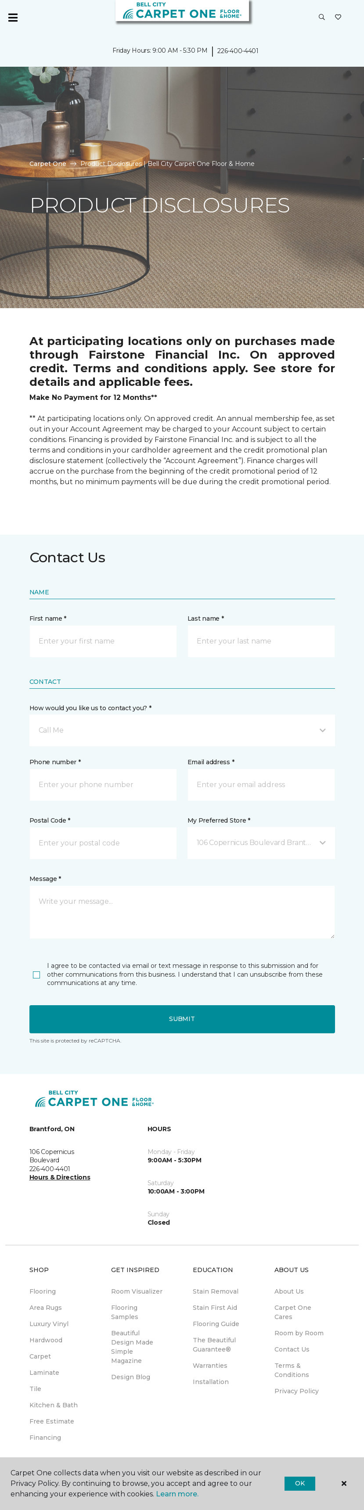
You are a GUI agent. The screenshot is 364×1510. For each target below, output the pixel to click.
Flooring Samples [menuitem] (124, 1312)
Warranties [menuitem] (210, 1366)
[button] (322, 17)
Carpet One (47, 164)
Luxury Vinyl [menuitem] (48, 1324)
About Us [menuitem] (289, 1291)
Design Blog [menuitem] (130, 1377)
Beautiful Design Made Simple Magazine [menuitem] (132, 1347)
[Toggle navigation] (12, 17)
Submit (182, 1019)
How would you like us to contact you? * (90, 708)
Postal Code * (49, 820)
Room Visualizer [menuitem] (136, 1291)
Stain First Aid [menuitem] (215, 1308)
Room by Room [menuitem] (299, 1333)
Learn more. (177, 1494)
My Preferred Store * (218, 820)
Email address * (210, 762)
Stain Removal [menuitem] (215, 1291)
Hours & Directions (59, 1177)
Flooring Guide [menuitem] (216, 1324)
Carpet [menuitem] (40, 1356)
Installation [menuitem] (211, 1382)
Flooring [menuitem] (42, 1291)
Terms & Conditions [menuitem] (291, 1370)
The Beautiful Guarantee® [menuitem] (214, 1344)
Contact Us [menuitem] (292, 1349)
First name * (48, 618)
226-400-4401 (238, 51)
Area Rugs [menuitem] (45, 1308)
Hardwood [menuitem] (45, 1340)
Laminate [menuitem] (44, 1373)
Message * (45, 879)
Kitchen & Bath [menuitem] (53, 1405)
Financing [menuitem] (45, 1438)
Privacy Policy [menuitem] (296, 1391)
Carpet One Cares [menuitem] (292, 1312)
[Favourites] (338, 17)
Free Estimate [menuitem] (51, 1421)
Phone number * (55, 762)
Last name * (205, 618)
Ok (299, 1483)
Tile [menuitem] (35, 1389)
